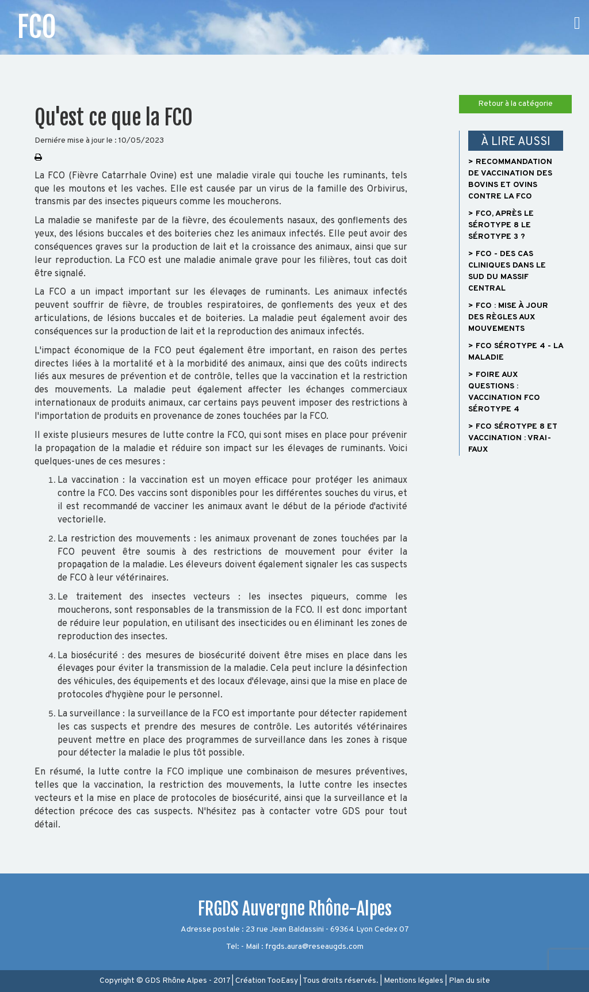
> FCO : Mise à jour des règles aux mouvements (508, 317)
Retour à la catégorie (515, 104)
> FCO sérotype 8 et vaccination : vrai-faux (512, 438)
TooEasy (282, 981)
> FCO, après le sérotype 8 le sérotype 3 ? (501, 225)
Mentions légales (413, 981)
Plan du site (469, 981)
